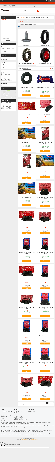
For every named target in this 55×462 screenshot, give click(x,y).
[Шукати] (38, 11)
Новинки (3, 21)
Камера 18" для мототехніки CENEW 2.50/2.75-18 (27, 336)
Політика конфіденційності (34, 439)
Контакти (33, 17)
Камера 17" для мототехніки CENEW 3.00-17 (45, 336)
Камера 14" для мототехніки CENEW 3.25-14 (27, 308)
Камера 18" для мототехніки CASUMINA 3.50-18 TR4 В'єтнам (45, 391)
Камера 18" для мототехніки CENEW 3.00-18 (45, 281)
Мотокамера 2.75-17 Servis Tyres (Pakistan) (26, 170)
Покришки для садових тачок (26, 63)
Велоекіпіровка (4, 34)
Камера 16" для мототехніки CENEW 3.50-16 (45, 225)
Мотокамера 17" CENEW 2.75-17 (45, 114)
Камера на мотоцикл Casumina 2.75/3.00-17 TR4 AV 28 (27, 115)
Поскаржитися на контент (25, 439)
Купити (27, 94)
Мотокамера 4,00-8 (26, 197)
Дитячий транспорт (5, 27)
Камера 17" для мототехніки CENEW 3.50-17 (45, 253)
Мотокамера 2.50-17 (26, 142)
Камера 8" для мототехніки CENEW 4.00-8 (26, 363)
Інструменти (4, 36)
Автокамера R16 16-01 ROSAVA (27, 87)
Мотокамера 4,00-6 (45, 169)
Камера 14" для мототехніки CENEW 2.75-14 (27, 391)
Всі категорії (4, 19)
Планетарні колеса (5, 38)
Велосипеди (4, 25)
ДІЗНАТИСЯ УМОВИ (37, 3)
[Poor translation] (4, 446)
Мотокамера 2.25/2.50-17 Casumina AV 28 (45, 88)
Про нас (28, 17)
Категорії (23, 17)
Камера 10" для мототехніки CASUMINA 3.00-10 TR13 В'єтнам (26, 281)
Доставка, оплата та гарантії (42, 17)
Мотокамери (26, 45)
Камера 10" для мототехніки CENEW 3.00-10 (45, 363)
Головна (18, 17)
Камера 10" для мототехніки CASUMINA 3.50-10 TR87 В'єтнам (26, 225)
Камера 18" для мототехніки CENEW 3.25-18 (27, 253)
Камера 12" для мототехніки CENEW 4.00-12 (45, 198)
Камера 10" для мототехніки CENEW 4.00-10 (45, 308)
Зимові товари (4, 23)
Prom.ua (32, 438)
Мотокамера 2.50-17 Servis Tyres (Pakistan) (45, 143)
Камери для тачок (45, 45)
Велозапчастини (5, 29)
